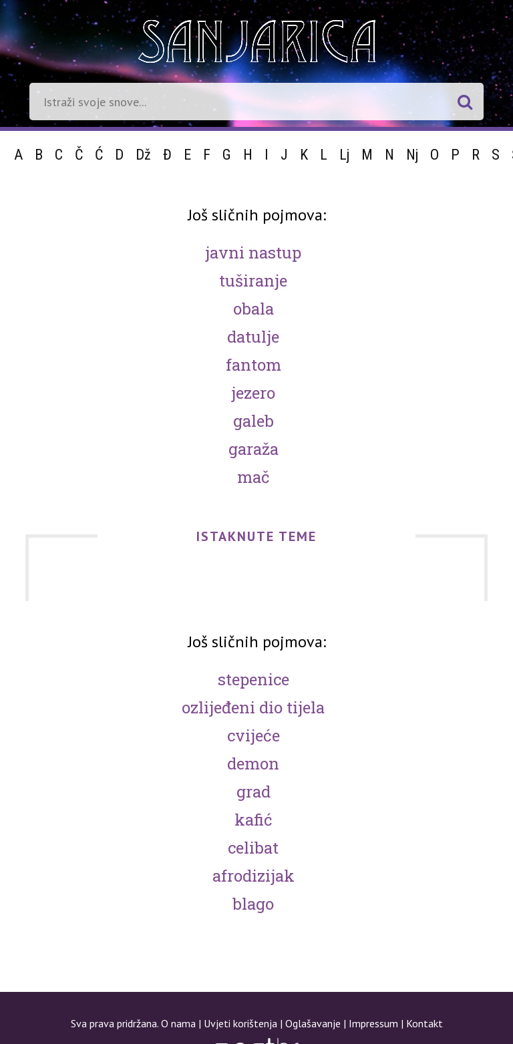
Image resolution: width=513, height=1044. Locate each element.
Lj (344, 154)
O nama (178, 1023)
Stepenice (253, 679)
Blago (253, 903)
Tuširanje (253, 280)
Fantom (253, 364)
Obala (253, 308)
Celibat (253, 847)
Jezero (253, 392)
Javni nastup (253, 252)
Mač (253, 477)
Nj (412, 154)
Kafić (253, 819)
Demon (253, 763)
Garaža (253, 449)
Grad (253, 791)
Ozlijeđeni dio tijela (253, 707)
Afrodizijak (253, 875)
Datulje (253, 336)
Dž (143, 154)
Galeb (253, 420)
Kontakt (424, 1023)
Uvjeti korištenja (240, 1023)
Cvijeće (253, 735)
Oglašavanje (313, 1023)
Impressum (373, 1023)
